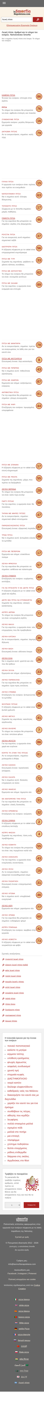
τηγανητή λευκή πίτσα (14, 996)
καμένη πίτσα (8, 107)
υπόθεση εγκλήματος (18, 1094)
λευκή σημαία (8, 856)
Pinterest (32, 1310)
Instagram (22, 1310)
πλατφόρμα (13, 1176)
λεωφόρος (12, 1156)
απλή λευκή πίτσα (12, 1024)
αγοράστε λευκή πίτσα (14, 1029)
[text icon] (38, 19)
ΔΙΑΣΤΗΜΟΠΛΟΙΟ (17, 1115)
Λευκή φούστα (8, 776)
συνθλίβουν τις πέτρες (18, 1147)
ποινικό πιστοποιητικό (18, 1082)
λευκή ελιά (7, 694)
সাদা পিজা (24, 1407)
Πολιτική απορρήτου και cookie (22, 1316)
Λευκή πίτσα (24, 1419)
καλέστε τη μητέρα (16, 1086)
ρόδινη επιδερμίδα (16, 1188)
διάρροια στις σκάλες (18, 1192)
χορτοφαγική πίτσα (13, 1052)
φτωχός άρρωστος (16, 1098)
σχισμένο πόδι (14, 1164)
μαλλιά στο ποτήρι (16, 1168)
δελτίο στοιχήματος (17, 1184)
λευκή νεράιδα (9, 525)
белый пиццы (24, 1377)
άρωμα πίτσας (11, 1057)
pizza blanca (24, 1347)
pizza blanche (24, 1371)
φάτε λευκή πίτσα (12, 1007)
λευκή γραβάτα (9, 611)
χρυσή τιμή (13, 1107)
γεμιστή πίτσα (8, 254)
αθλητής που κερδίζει (18, 1152)
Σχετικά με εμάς (22, 1273)
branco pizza (24, 1353)
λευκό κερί (7, 941)
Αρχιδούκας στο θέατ (18, 1197)
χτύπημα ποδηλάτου (18, 1180)
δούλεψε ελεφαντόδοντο (19, 1123)
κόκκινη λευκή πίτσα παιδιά (16, 1001)
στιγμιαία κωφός (15, 1111)
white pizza (24, 1342)
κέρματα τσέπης (15, 1090)
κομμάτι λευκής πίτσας (14, 1018)
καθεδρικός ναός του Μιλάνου (22, 1127)
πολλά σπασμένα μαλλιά (20, 1160)
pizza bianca (24, 1336)
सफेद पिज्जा (24, 1396)
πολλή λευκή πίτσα (13, 1012)
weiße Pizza (24, 1365)
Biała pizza (24, 1388)
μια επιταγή (13, 1172)
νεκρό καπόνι (14, 1119)
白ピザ (24, 1413)
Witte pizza (24, 1359)
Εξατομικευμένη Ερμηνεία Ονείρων (22, 25)
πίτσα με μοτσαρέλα (12, 394)
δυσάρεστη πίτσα (12, 1046)
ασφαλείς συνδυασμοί (18, 1102)
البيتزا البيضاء (20, 1401)
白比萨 (24, 1383)
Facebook (12, 1310)
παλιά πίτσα (10, 1035)
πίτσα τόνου (10, 1041)
